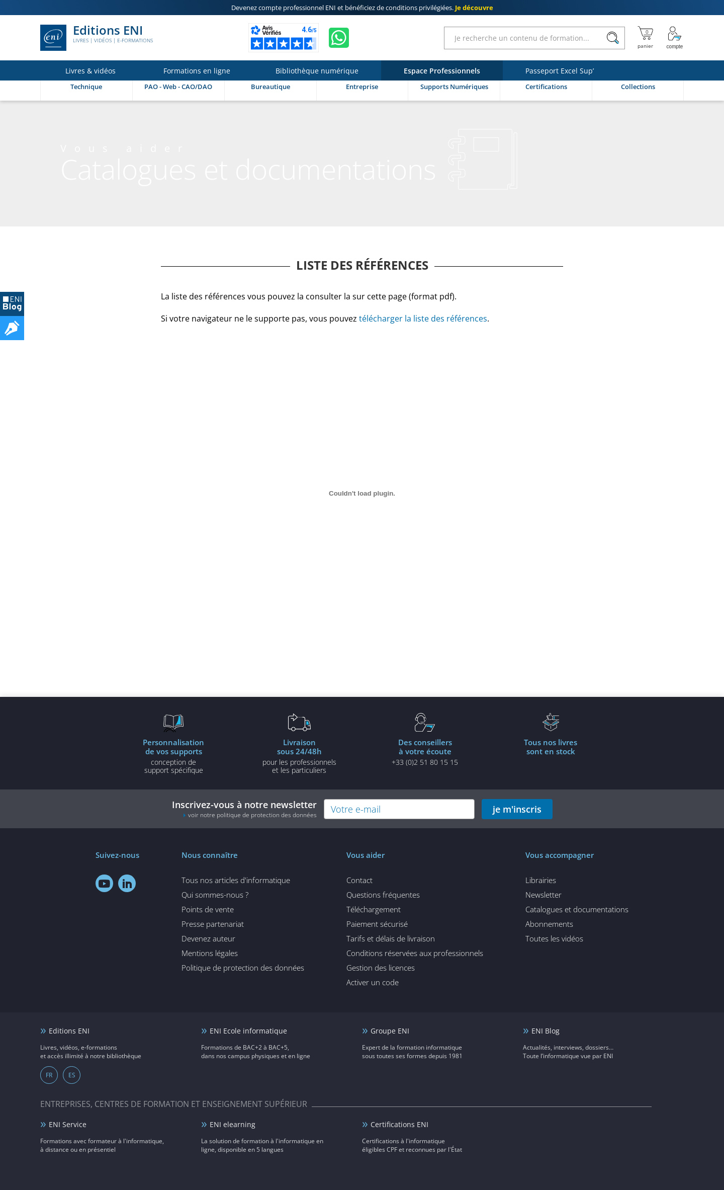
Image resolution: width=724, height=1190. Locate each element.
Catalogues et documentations (576, 909)
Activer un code (372, 982)
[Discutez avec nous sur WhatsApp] (339, 38)
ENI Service (67, 1124)
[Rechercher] (612, 38)
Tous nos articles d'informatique (236, 880)
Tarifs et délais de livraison (390, 938)
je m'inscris (517, 809)
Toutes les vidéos (554, 938)
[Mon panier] (645, 37)
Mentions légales (210, 953)
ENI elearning (232, 1124)
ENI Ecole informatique (248, 1031)
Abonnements (549, 924)
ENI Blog (545, 1031)
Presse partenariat (213, 924)
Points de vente (208, 909)
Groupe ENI (390, 1031)
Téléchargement (373, 909)
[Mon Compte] (675, 37)
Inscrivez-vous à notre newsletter (244, 809)
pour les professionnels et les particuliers (299, 755)
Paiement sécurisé (377, 924)
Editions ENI (96, 38)
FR (49, 1075)
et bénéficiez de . (362, 7)
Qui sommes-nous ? (215, 895)
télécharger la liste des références (423, 318)
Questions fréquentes (383, 895)
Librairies (540, 880)
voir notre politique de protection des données (252, 815)
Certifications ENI (399, 1124)
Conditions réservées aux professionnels (414, 953)
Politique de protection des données (243, 968)
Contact (359, 880)
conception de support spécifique (173, 755)
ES (71, 1075)
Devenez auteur (208, 938)
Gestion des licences (380, 968)
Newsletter (543, 895)
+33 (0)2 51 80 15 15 (425, 751)
